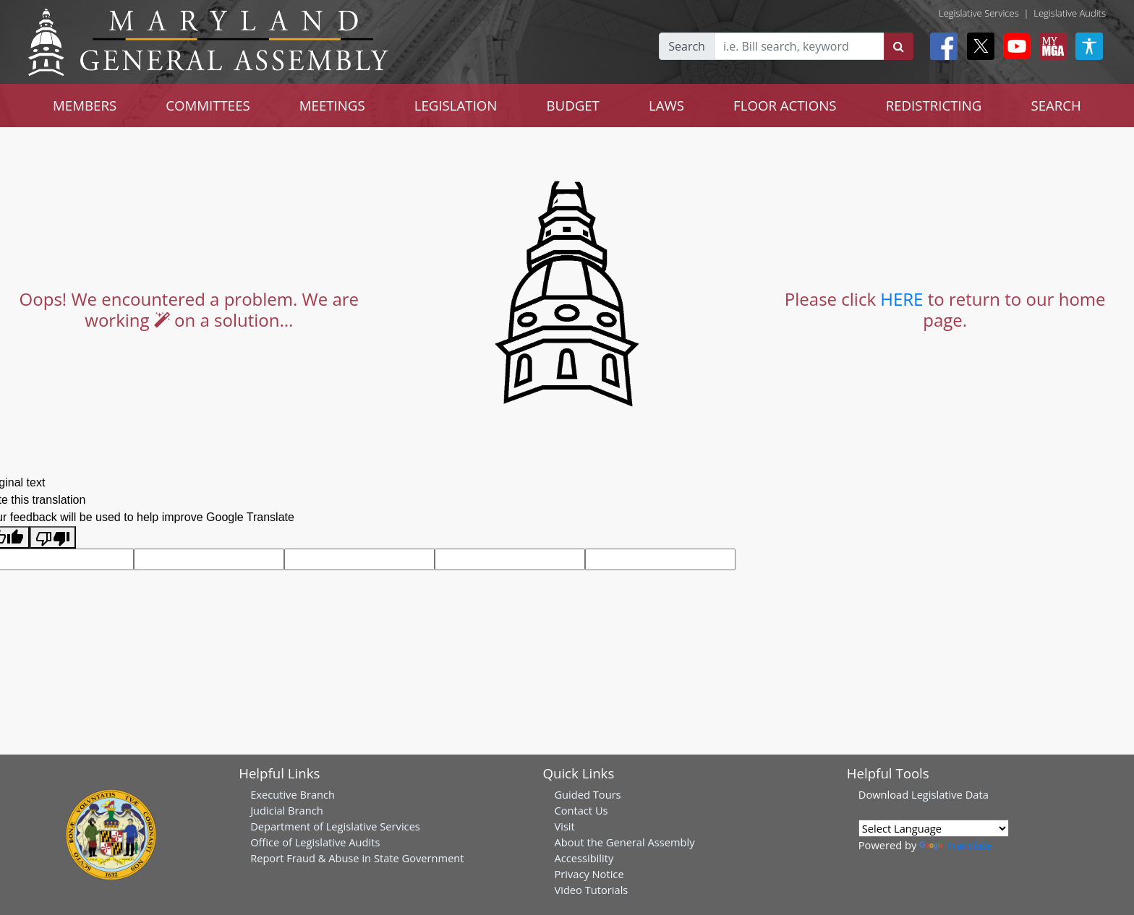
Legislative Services (979, 13)
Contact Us (581, 810)
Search (686, 46)
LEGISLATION (456, 105)
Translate (955, 845)
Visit (564, 826)
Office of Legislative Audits (315, 842)
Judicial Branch (286, 810)
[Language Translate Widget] (933, 828)
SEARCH (1055, 105)
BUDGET (572, 105)
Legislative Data (950, 794)
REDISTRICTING (934, 105)
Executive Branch (292, 794)
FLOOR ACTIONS (785, 105)
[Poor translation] (53, 537)
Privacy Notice (588, 874)
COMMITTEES (208, 105)
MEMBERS (84, 105)
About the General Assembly (624, 842)
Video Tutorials (591, 889)
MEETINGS (332, 105)
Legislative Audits (1069, 13)
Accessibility (583, 858)
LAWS (666, 105)
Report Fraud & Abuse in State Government (357, 858)
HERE (901, 299)
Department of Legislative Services (335, 826)
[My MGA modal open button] (1050, 46)
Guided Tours (587, 794)
